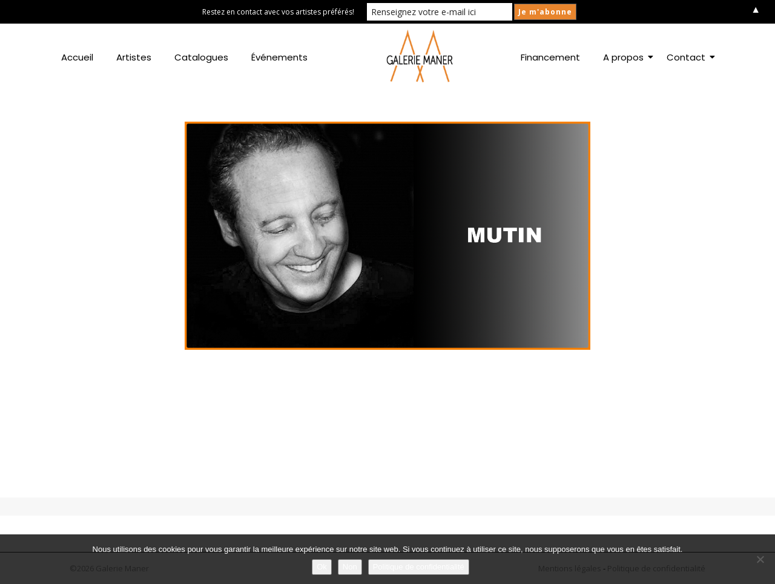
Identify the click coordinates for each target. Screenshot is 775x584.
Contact (688, 57)
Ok (322, 566)
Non (350, 566)
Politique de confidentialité (418, 566)
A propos (625, 57)
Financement (550, 57)
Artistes (133, 57)
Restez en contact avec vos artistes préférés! (278, 12)
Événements (279, 57)
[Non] (760, 559)
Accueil (77, 57)
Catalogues (201, 57)
